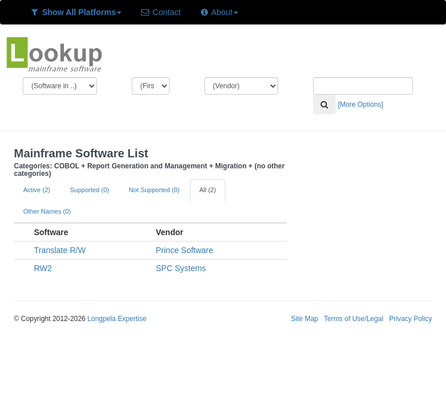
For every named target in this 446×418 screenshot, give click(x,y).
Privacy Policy (410, 319)
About (218, 12)
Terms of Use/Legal (353, 319)
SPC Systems (181, 268)
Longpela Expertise (116, 319)
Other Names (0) (47, 211)
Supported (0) (89, 189)
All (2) (207, 189)
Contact (160, 12)
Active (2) (36, 189)
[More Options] (360, 104)
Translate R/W (59, 250)
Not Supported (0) (154, 189)
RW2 (43, 268)
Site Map (304, 319)
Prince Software (184, 250)
